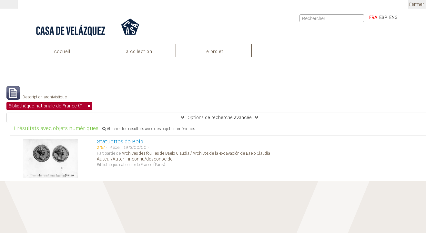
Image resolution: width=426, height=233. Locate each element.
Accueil (62, 51)
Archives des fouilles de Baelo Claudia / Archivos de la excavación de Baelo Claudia (196, 153)
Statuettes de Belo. (121, 141)
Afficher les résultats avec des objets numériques (148, 128)
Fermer (416, 4)
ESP (383, 17)
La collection (138, 51)
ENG (393, 17)
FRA (373, 17)
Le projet (214, 51)
